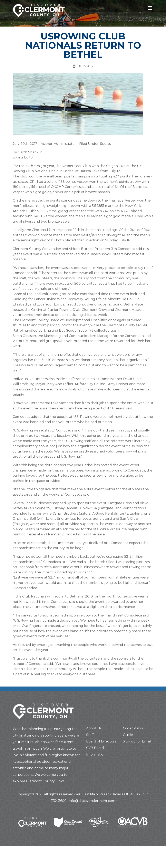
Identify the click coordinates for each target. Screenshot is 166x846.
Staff (90, 735)
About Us (93, 728)
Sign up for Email (137, 741)
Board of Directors (101, 741)
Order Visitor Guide (133, 731)
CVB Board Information (96, 751)
